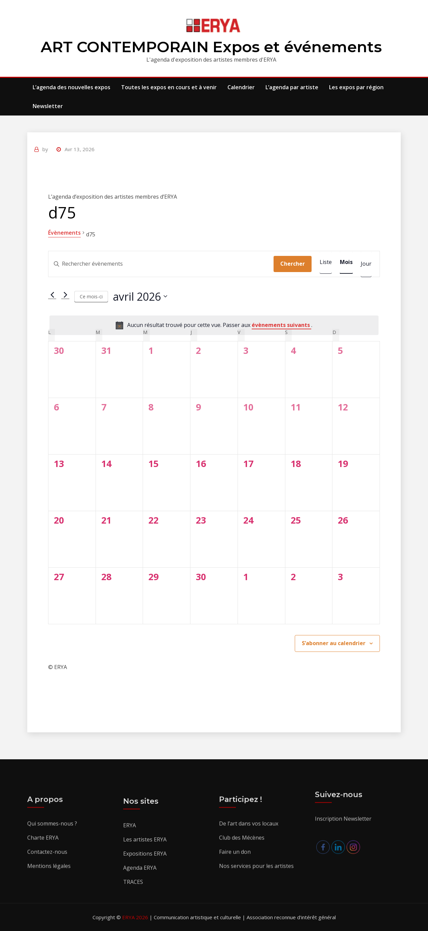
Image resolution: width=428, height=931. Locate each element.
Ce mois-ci (91, 296)
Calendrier (241, 87)
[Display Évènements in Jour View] (366, 264)
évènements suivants (281, 325)
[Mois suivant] (65, 295)
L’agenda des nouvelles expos (71, 87)
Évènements (64, 232)
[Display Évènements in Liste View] (326, 262)
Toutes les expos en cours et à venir (169, 87)
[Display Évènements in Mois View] (346, 262)
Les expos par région (356, 87)
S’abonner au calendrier (333, 643)
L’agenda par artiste (291, 87)
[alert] (214, 325)
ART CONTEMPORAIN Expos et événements (211, 46)
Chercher (292, 263)
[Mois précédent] (52, 295)
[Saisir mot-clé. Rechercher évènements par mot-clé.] (161, 264)
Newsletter (48, 106)
